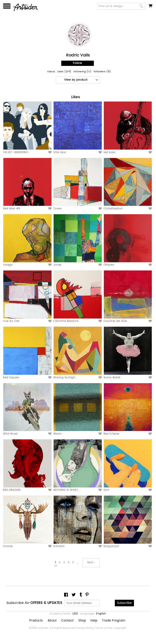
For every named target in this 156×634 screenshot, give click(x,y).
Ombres (109, 265)
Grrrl (106, 490)
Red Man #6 (11, 209)
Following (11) (82, 71)
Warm (57, 434)
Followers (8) (102, 71)
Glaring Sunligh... (65, 377)
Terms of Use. (104, 628)
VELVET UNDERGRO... (16, 152)
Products (36, 621)
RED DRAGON (11, 490)
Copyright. (120, 628)
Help (94, 621)
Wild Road (10, 434)
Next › (91, 562)
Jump (57, 265)
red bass (110, 152)
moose (8, 546)
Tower (57, 209)
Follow (77, 63)
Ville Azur (59, 152)
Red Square (11, 377)
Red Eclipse (111, 434)
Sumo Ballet (112, 377)
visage (7, 265)
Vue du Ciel (11, 321)
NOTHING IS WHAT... (66, 490)
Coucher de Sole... (116, 321)
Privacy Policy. (85, 628)
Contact (67, 621)
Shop (82, 621)
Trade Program (113, 621)
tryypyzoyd (111, 546)
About (51, 71)
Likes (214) (64, 71)
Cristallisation (113, 209)
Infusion (59, 546)
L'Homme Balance (65, 321)
